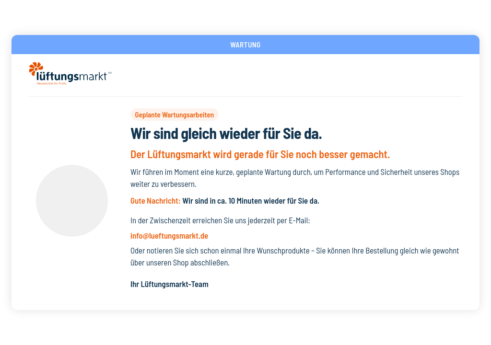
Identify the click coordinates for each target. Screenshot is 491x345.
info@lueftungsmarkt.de (169, 235)
